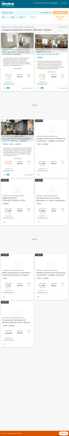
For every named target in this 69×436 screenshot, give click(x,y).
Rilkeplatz (38, 419)
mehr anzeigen (17, 68)
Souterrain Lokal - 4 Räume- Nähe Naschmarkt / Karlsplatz (15, 53)
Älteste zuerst (62, 27)
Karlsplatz (38, 411)
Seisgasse (38, 423)
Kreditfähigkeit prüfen (8, 84)
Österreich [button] (55, 3)
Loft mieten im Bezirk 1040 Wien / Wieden (14, 415)
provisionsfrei (32, 17)
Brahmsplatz (38, 404)
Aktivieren (63, 433)
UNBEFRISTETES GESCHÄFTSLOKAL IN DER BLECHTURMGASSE (47, 53)
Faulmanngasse (39, 407)
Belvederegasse (39, 400)
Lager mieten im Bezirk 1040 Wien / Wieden (14, 412)
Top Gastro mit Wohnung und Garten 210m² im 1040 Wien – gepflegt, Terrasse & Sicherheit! (16, 140)
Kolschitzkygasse (40, 415)
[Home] (8, 4)
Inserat (64, 3)
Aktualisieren (60, 12)
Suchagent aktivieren (61, 17)
